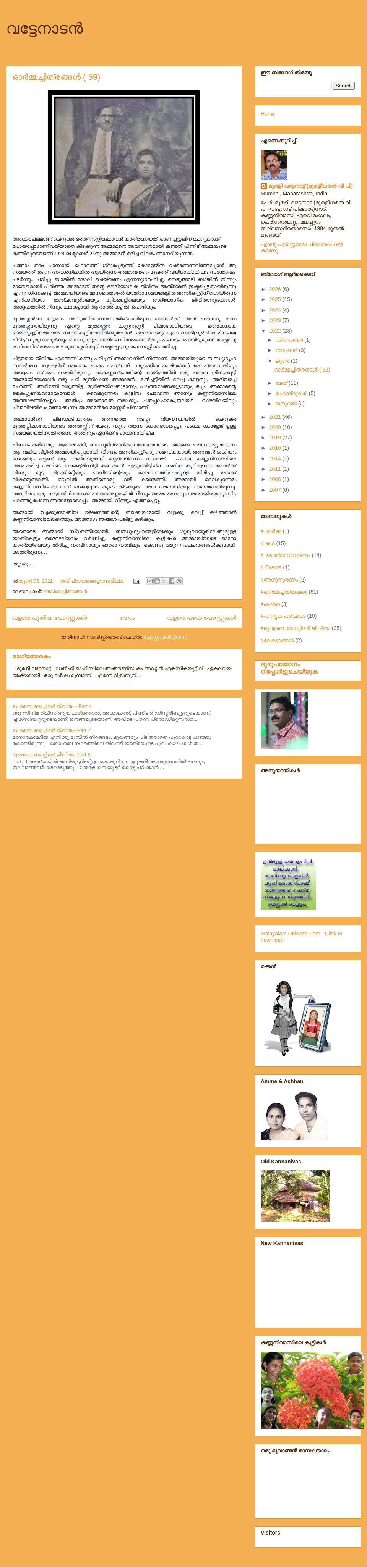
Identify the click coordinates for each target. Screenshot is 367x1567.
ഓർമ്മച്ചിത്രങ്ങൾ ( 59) (56, 77)
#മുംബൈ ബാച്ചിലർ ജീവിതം (295, 628)
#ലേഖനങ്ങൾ (277, 640)
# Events (271, 567)
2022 (276, 331)
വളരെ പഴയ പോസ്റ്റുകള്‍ (201, 617)
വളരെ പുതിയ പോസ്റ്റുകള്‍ (49, 617)
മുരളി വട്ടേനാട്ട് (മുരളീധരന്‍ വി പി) (310, 186)
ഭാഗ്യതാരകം (31, 656)
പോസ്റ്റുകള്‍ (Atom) (165, 637)
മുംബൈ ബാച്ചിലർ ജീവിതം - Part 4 (52, 706)
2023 (276, 320)
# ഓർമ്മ (271, 531)
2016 (276, 448)
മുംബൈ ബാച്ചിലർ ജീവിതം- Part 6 (51, 755)
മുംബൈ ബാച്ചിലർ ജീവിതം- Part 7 (51, 730)
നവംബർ (287, 350)
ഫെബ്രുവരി (292, 393)
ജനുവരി (286, 404)
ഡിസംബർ (289, 340)
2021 (276, 417)
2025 (276, 299)
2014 (276, 459)
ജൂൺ (283, 361)
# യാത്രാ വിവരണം (285, 555)
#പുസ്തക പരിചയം (283, 616)
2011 (276, 469)
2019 (276, 438)
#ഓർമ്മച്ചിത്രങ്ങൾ (65, 591)
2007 (276, 490)
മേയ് (281, 383)
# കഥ (268, 543)
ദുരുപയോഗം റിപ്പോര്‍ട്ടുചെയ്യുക (289, 668)
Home (268, 114)
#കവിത (270, 604)
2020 (276, 427)
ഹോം (127, 617)
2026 (276, 289)
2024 (276, 310)
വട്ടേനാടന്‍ (44, 28)
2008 (276, 479)
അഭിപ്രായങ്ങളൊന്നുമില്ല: (92, 581)
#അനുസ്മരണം (279, 580)
